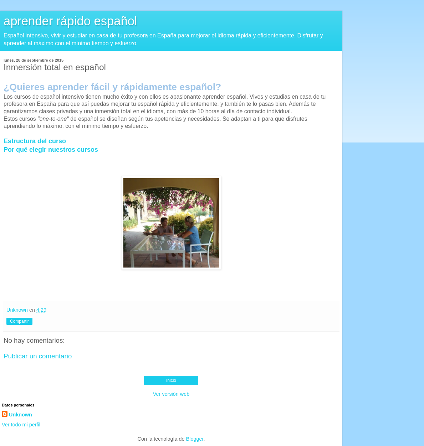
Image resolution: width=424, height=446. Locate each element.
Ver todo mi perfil (21, 424)
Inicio (171, 380)
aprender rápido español (70, 21)
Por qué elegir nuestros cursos (51, 149)
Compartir (19, 321)
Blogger (195, 439)
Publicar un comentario (38, 356)
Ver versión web (171, 394)
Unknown (20, 415)
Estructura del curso (35, 141)
